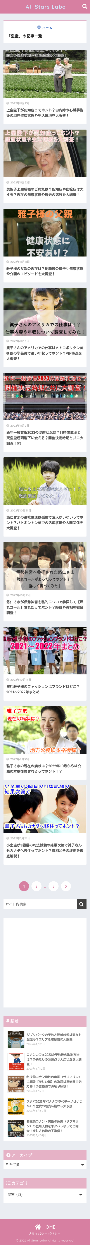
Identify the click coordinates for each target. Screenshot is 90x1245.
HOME (45, 1227)
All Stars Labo (46, 6)
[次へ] (66, 886)
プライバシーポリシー (44, 1234)
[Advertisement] (45, 962)
